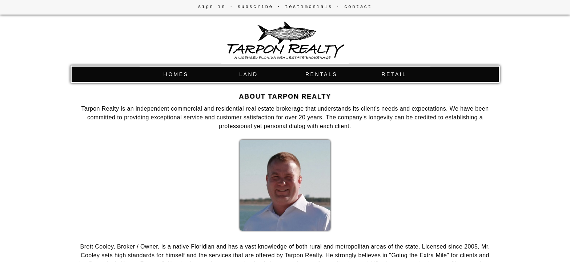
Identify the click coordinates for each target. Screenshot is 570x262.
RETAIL (394, 74)
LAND (248, 74)
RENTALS (321, 74)
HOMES (176, 74)
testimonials (309, 6)
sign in (212, 6)
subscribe (255, 6)
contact (358, 6)
